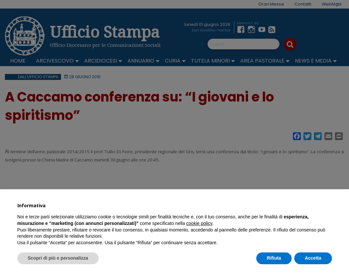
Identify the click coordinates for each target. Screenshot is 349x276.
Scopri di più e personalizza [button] (58, 258)
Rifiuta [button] (274, 258)
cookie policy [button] (199, 223)
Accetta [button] (313, 258)
